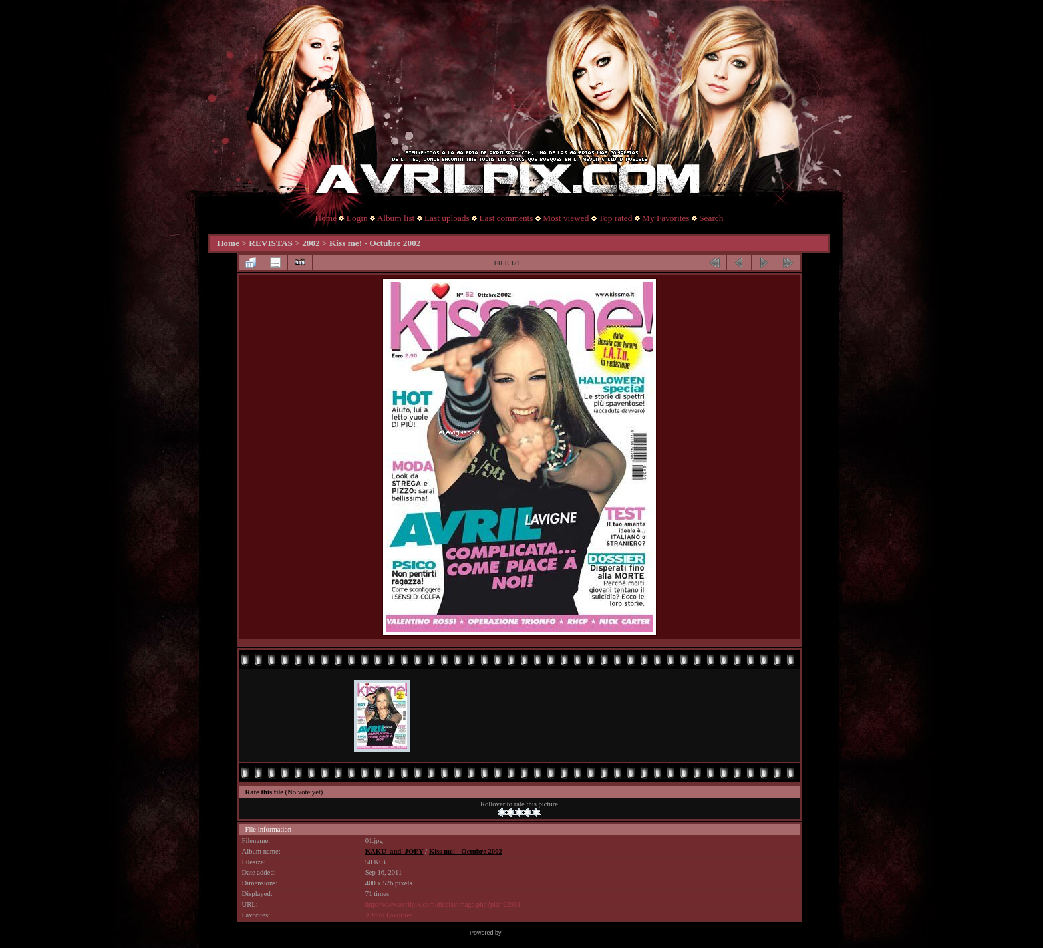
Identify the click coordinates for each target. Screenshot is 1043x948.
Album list (396, 218)
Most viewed (566, 218)
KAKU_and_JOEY (394, 851)
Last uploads (447, 218)
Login (357, 218)
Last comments (506, 218)
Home (326, 218)
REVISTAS (271, 243)
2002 (311, 243)
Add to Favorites (389, 915)
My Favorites (665, 218)
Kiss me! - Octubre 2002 (374, 243)
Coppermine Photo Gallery (538, 932)
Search (711, 218)
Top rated (616, 218)
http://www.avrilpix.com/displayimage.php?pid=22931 (443, 904)
